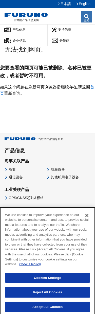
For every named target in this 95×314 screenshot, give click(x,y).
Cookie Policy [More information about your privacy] (30, 266)
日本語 (65, 4)
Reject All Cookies (47, 294)
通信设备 (16, 177)
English (84, 4)
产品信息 (19, 30)
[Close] (86, 217)
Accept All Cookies (47, 308)
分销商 (64, 40)
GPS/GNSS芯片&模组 (26, 198)
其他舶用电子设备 (65, 177)
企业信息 (19, 40)
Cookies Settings (47, 279)
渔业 (12, 169)
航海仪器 (58, 169)
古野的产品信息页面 (34, 138)
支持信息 (64, 30)
